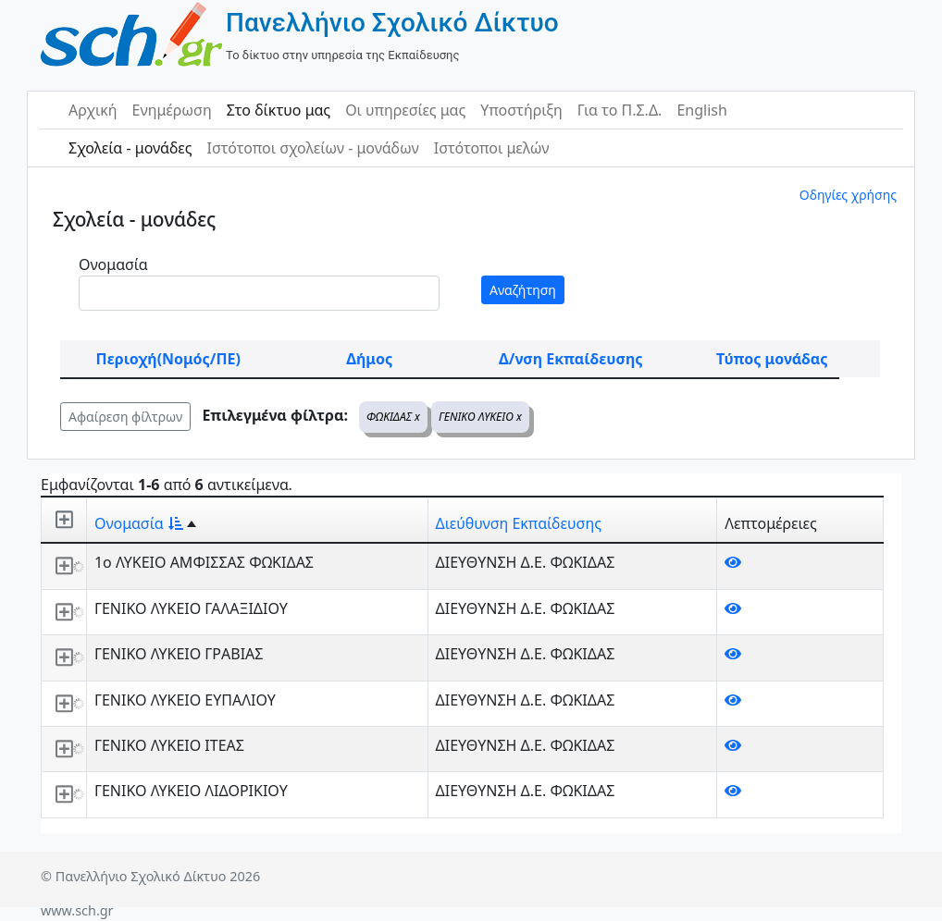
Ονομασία (113, 264)
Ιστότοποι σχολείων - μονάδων (312, 148)
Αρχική (93, 110)
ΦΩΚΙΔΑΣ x (393, 416)
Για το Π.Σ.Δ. (620, 110)
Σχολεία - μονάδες (130, 148)
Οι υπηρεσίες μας (405, 110)
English (701, 110)
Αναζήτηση (523, 290)
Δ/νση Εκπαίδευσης (570, 359)
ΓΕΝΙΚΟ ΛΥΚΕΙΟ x (480, 416)
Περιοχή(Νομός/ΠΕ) (168, 359)
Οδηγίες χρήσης (848, 194)
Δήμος (369, 359)
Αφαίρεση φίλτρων (125, 416)
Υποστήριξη (521, 110)
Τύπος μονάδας (771, 359)
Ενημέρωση (172, 110)
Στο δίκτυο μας (278, 110)
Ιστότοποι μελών (492, 148)
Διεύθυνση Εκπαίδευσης (518, 523)
